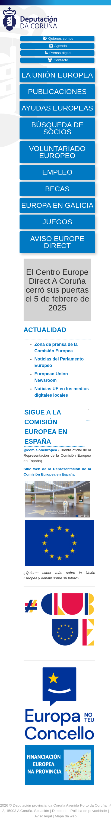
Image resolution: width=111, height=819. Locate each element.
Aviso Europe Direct (57, 242)
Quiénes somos (61, 38)
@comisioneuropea (40, 450)
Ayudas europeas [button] (57, 108)
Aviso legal (43, 816)
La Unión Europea (57, 75)
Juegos (57, 222)
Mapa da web (66, 816)
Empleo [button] (57, 172)
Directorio (60, 811)
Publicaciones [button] (57, 92)
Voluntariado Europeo (57, 152)
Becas (57, 189)
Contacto (60, 60)
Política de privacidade (89, 811)
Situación (41, 811)
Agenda (60, 46)
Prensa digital (60, 53)
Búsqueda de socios (57, 128)
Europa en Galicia (57, 205)
